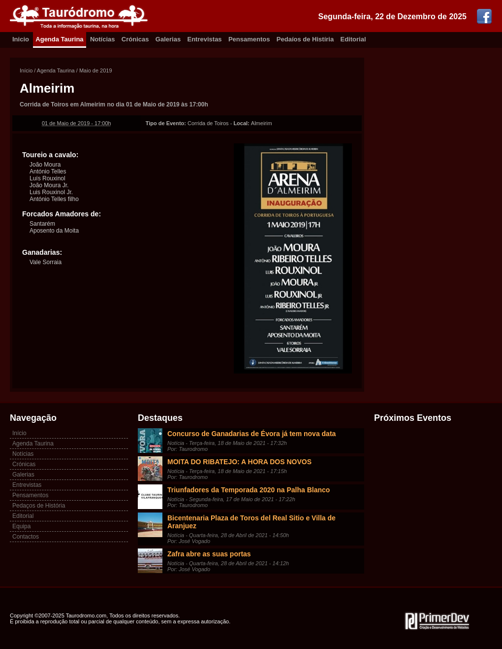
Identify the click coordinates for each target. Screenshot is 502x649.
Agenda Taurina (59, 39)
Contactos (25, 536)
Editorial (353, 39)
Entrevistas (205, 39)
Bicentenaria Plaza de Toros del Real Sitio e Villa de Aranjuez (251, 522)
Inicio (20, 39)
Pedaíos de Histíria (305, 39)
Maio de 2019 (95, 70)
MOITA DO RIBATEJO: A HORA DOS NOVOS (239, 462)
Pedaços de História (38, 505)
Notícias (102, 39)
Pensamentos (249, 39)
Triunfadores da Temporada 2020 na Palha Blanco (248, 490)
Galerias (168, 39)
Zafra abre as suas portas (209, 554)
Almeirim (47, 88)
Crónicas (135, 39)
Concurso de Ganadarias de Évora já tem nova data (251, 434)
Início (26, 70)
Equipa (21, 526)
